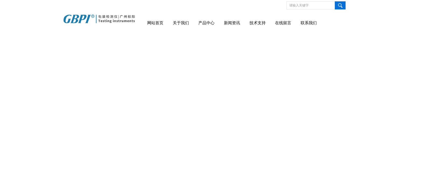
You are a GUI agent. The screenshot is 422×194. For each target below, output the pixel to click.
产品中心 (206, 23)
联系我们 (309, 23)
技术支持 (257, 23)
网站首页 (155, 23)
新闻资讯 (232, 23)
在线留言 (283, 23)
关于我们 (181, 23)
